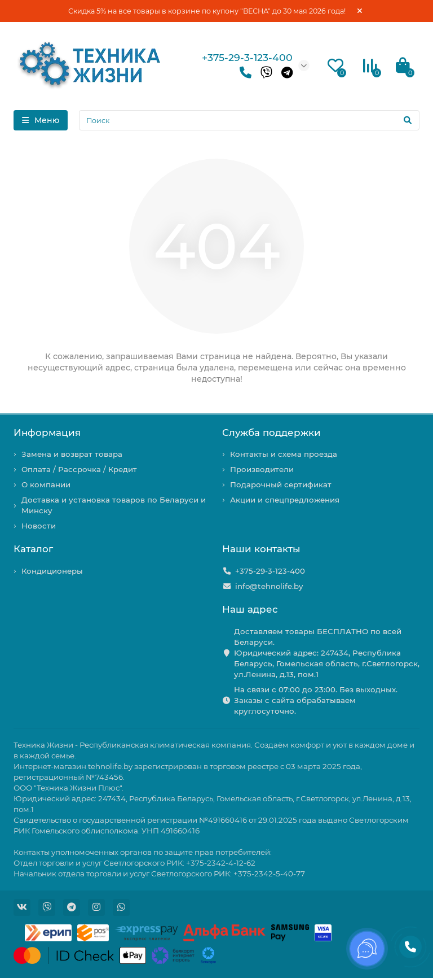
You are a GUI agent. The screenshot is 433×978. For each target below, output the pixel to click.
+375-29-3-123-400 (247, 57)
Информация (47, 432)
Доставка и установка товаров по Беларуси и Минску (113, 505)
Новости (38, 525)
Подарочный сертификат (281, 484)
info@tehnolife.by (269, 586)
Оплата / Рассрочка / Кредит (79, 469)
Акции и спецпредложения (284, 499)
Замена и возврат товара (71, 454)
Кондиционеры (52, 570)
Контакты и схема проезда (283, 454)
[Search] (249, 120)
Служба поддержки (271, 432)
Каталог (33, 549)
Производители (262, 469)
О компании (45, 484)
